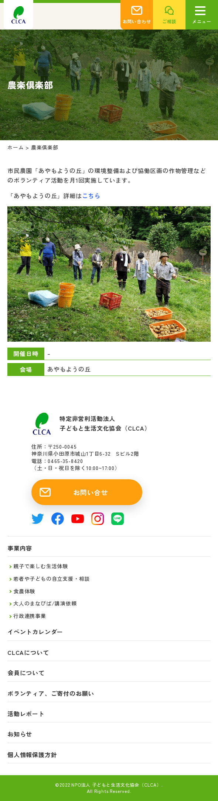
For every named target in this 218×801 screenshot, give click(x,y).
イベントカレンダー (35, 632)
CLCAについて (28, 652)
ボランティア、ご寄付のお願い (50, 693)
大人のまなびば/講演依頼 (45, 603)
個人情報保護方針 (32, 754)
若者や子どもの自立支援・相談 (51, 578)
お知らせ (19, 734)
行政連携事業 (29, 615)
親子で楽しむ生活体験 (40, 566)
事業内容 (19, 548)
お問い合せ (90, 492)
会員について (26, 673)
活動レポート (26, 713)
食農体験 (24, 591)
